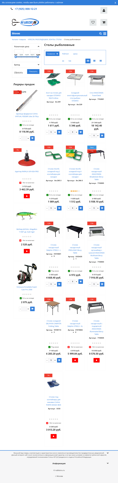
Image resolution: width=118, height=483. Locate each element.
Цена (75, 54)
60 (63, 61)
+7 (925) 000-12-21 (26, 9)
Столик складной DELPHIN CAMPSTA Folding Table (53, 323)
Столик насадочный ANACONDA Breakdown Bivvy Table (96, 174)
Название (52, 54)
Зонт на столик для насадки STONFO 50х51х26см (53, 95)
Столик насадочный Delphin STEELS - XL (75, 323)
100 (69, 61)
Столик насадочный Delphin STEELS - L (53, 247)
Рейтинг (65, 54)
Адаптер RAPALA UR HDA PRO (27, 171)
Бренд (17, 64)
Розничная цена (21, 46)
